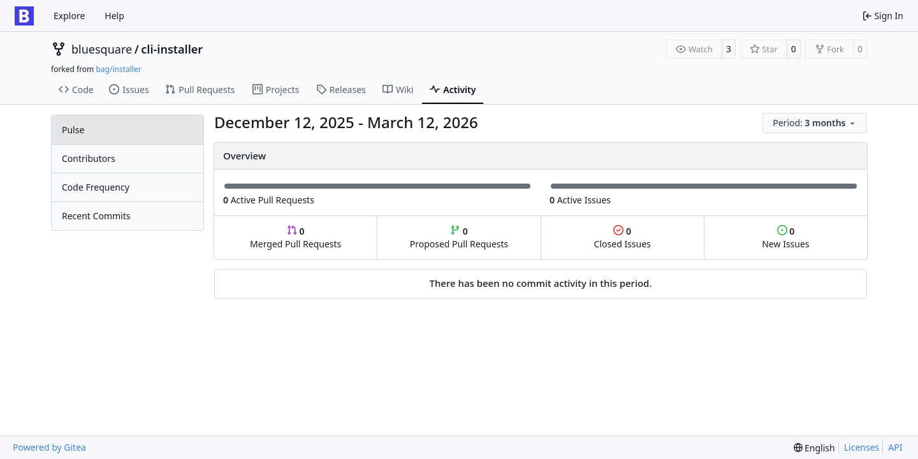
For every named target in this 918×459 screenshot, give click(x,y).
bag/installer (118, 69)
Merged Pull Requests (295, 237)
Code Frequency (95, 187)
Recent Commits (96, 216)
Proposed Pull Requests (459, 237)
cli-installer (172, 49)
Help (114, 16)
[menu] (814, 123)
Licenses (862, 447)
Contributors (88, 158)
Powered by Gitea (49, 447)
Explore (69, 16)
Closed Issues (622, 237)
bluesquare (101, 49)
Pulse (73, 130)
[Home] (24, 15)
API (895, 447)
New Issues (785, 237)
